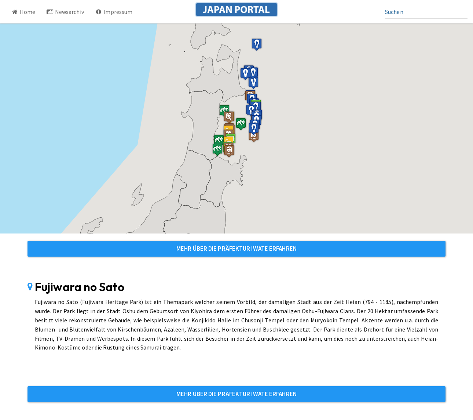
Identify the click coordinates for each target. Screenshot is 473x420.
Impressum (114, 11)
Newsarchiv (65, 11)
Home (23, 11)
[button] (229, 117)
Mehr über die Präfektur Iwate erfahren (236, 249)
